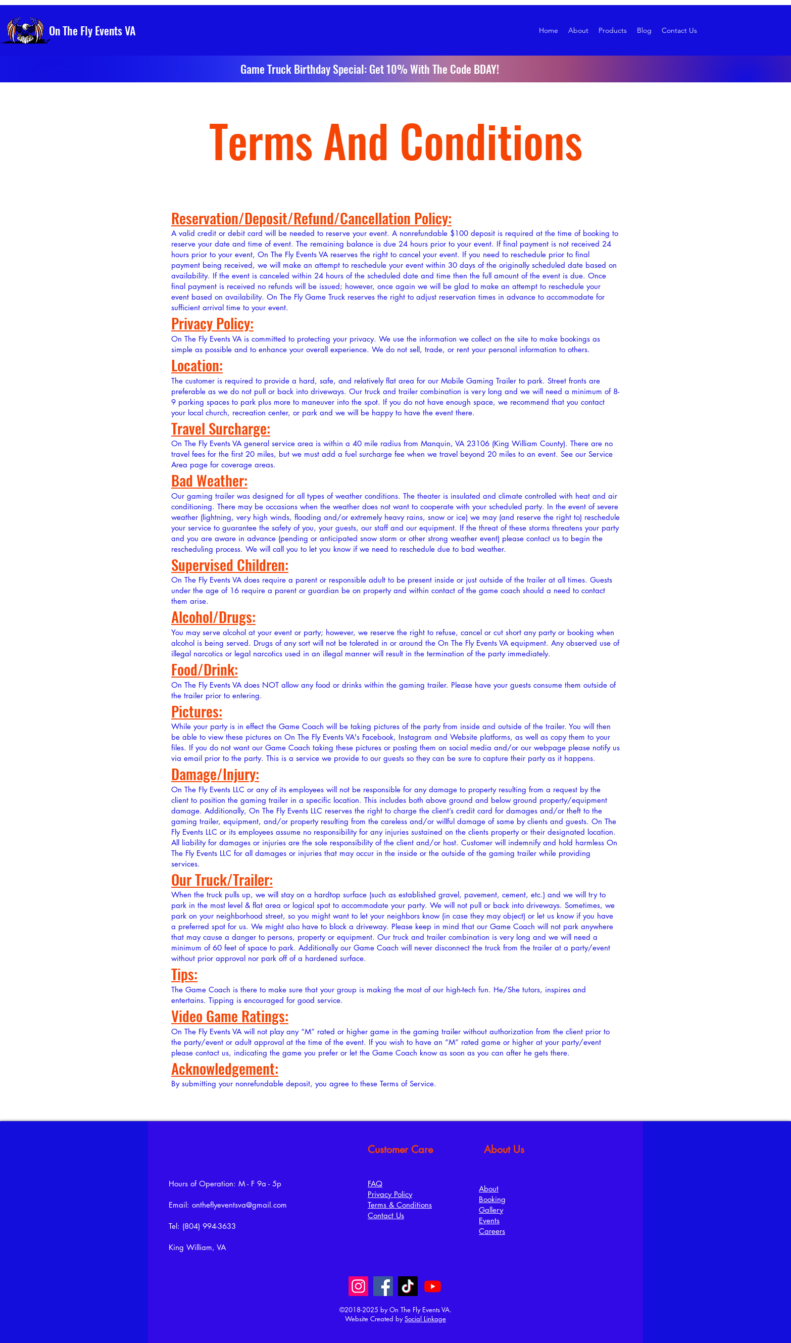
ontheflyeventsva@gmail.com (239, 1205)
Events (489, 1220)
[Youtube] (432, 1286)
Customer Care (400, 1149)
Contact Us (386, 1215)
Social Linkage (425, 1318)
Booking (492, 1199)
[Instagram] (358, 1286)
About (489, 1188)
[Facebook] (383, 1286)
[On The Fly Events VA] (111, 30)
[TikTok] (408, 1286)
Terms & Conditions (400, 1205)
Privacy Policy (390, 1194)
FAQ (375, 1183)
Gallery (491, 1210)
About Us (504, 1149)
